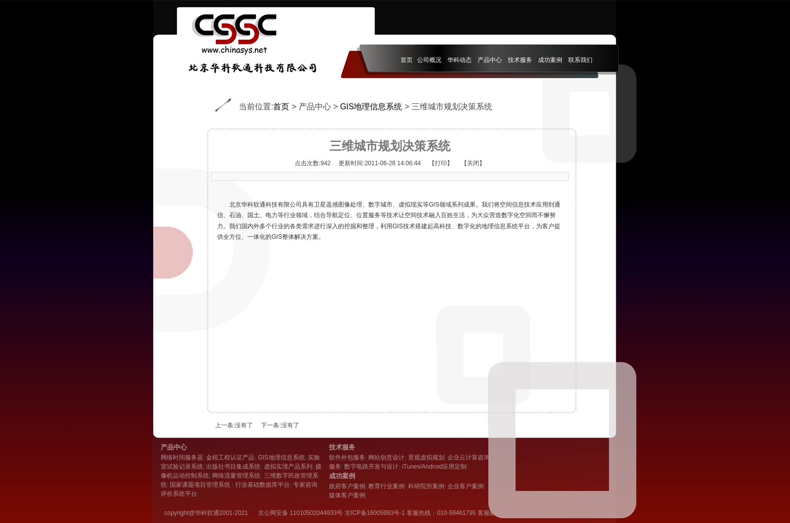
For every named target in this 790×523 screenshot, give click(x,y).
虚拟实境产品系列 (288, 466)
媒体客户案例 (347, 495)
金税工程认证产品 (230, 457)
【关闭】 (473, 163)
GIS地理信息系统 (371, 106)
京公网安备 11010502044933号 (300, 512)
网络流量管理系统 (236, 475)
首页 (281, 106)
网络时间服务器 (182, 457)
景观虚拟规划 (426, 457)
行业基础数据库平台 (262, 484)
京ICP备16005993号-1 (375, 512)
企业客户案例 (465, 486)
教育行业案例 (386, 486)
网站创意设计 (386, 457)
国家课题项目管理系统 (201, 484)
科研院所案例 (426, 486)
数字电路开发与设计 (371, 466)
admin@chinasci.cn (529, 512)
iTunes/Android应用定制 (434, 466)
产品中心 (315, 106)
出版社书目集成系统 (233, 466)
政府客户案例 (347, 486)
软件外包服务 (347, 457)
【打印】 (441, 163)
